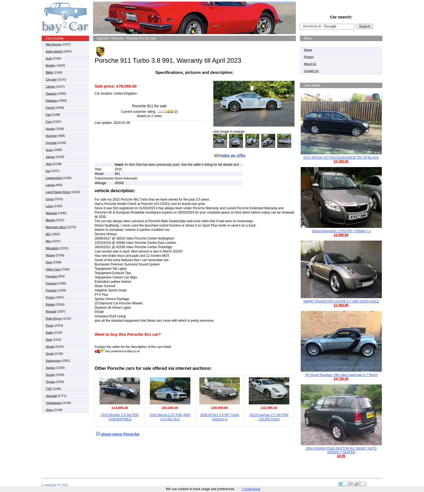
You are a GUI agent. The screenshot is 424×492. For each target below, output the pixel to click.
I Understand (251, 489)
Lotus (49, 206)
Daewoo (51, 93)
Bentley (51, 65)
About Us (310, 63)
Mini (48, 241)
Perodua (51, 276)
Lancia (50, 185)
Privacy (309, 56)
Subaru (50, 367)
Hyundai (51, 142)
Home (308, 49)
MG (48, 234)
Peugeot (51, 283)
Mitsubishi (52, 248)
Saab (49, 332)
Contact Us (311, 70)
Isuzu (49, 149)
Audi (49, 58)
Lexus (50, 199)
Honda (50, 128)
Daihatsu (51, 100)
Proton (50, 297)
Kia (48, 170)
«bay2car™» (53, 485)
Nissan (50, 255)
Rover (50, 325)
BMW (49, 72)
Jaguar (50, 156)
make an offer (232, 155)
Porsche (51, 290)
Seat (49, 339)
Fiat (48, 114)
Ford (49, 121)
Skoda (50, 346)
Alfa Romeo (53, 44)
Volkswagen (54, 402)
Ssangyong (53, 360)
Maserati (51, 213)
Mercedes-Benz (56, 227)
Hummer (51, 135)
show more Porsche (120, 434)
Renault (51, 311)
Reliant (50, 304)
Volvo (49, 409)
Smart (50, 353)
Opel (49, 262)
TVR (49, 388)
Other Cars (53, 269)
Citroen (50, 86)
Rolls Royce (54, 318)
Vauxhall (51, 395)
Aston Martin (54, 51)
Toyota (50, 381)
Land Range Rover (58, 192)
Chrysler (51, 79)
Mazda (50, 220)
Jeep (49, 163)
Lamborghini (54, 177)
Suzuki (50, 374)
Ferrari (50, 107)
